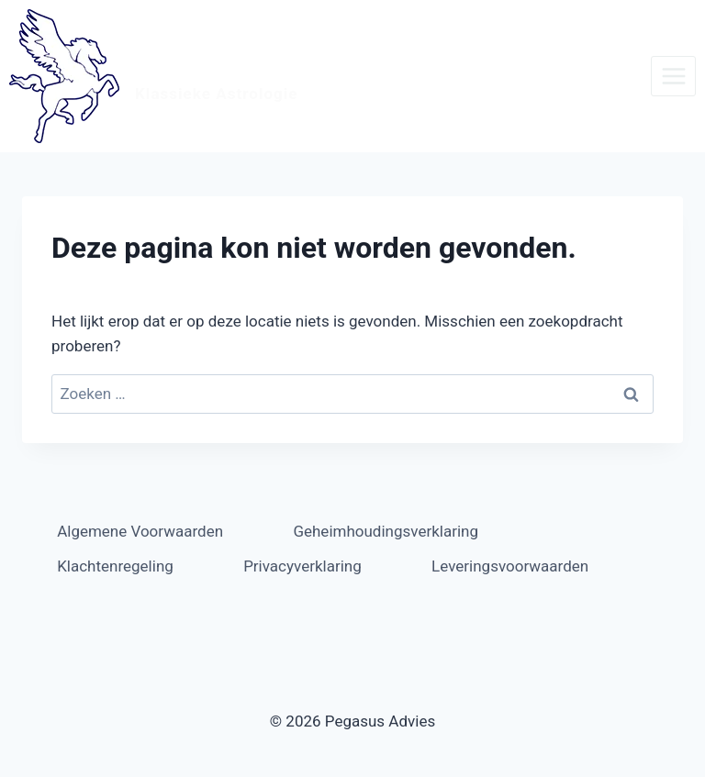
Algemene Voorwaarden (140, 531)
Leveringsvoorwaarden (509, 566)
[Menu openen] (673, 75)
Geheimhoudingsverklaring (385, 531)
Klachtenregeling (115, 566)
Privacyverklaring (302, 566)
